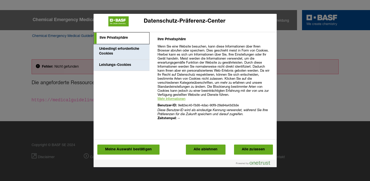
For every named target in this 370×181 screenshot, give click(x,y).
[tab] (121, 38)
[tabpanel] (215, 81)
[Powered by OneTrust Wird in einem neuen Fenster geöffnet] (255, 164)
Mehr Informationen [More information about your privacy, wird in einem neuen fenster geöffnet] (171, 99)
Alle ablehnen (206, 149)
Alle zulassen (253, 149)
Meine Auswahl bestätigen (128, 149)
